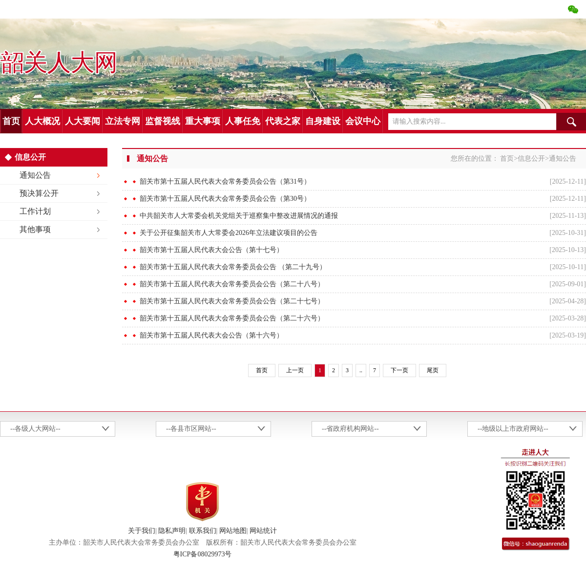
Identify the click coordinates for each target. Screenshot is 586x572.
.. (360, 370)
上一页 (295, 370)
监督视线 (162, 121)
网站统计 (263, 530)
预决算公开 (39, 193)
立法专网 (122, 121)
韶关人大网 (58, 63)
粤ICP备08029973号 (202, 554)
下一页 (399, 370)
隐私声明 (172, 530)
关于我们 (141, 530)
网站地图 (233, 530)
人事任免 (242, 121)
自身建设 (322, 121)
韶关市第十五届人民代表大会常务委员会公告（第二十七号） (232, 301)
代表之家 (282, 121)
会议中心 (362, 121)
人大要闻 (82, 121)
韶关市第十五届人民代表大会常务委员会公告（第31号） (225, 181)
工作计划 (35, 211)
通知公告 (35, 175)
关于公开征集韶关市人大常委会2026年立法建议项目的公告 (228, 232)
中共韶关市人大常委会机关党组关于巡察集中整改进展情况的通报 (239, 215)
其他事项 (35, 229)
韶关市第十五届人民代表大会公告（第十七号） (211, 250)
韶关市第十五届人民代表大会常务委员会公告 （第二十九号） (233, 267)
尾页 (433, 370)
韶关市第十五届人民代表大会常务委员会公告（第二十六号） (232, 318)
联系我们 (202, 530)
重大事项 (202, 121)
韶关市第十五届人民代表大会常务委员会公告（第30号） (225, 198)
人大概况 (42, 121)
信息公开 (531, 158)
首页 (11, 121)
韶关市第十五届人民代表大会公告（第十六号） (211, 335)
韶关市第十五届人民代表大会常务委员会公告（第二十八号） (232, 284)
